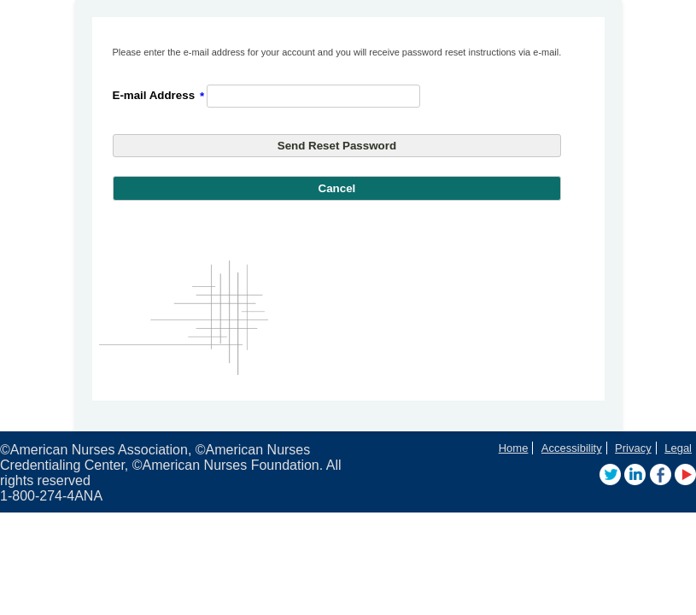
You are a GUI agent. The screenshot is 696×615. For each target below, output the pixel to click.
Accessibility (571, 448)
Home (514, 448)
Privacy (633, 448)
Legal (678, 448)
